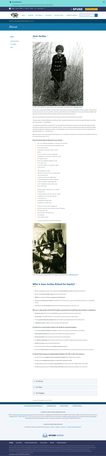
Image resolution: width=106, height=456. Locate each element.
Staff (11, 47)
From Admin (13, 44)
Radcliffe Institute (78, 107)
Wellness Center (59, 15)
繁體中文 (22, 8)
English (13, 8)
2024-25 (48, 427)
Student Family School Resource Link (21, 414)
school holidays (92, 416)
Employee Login (91, 9)
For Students (38, 15)
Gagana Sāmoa (40, 8)
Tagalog (31, 8)
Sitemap (52, 442)
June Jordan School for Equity (22, 21)
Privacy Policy (43, 442)
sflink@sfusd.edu (13, 416)
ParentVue (17, 4)
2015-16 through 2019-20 (74, 427)
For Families (48, 15)
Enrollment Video (14, 41)
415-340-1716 (24, 416)
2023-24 (53, 427)
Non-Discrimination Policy (31, 442)
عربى (35, 8)
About (23, 15)
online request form (72, 416)
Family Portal (64, 405)
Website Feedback (62, 442)
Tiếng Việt (27, 8)
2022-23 (58, 427)
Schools (11, 21)
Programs (30, 15)
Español (17, 8)
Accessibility (19, 442)
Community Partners (71, 15)
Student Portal (77, 405)
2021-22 (64, 427)
